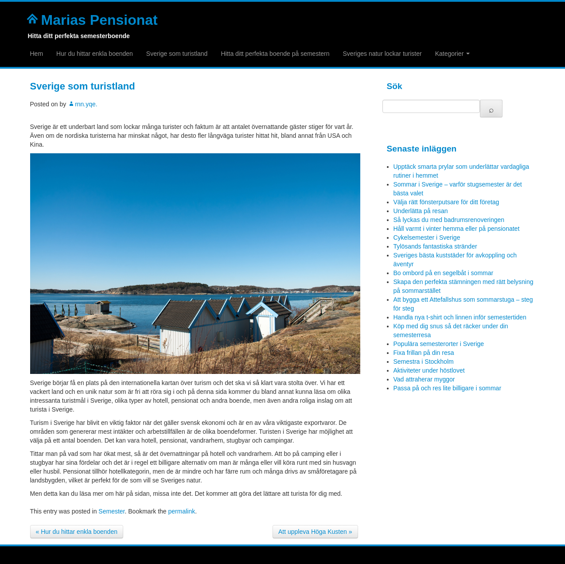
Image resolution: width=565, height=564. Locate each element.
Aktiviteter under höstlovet (429, 370)
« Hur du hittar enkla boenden (76, 531)
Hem (36, 53)
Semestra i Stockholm (424, 361)
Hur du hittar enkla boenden (94, 53)
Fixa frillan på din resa (424, 352)
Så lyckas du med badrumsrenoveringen (449, 219)
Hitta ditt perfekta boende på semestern (275, 53)
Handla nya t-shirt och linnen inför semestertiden (460, 317)
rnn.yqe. (86, 104)
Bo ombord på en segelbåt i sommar (444, 272)
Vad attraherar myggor (424, 379)
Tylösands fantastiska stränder (435, 246)
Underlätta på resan (421, 210)
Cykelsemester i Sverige (427, 237)
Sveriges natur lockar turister (382, 53)
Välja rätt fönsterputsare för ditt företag (446, 202)
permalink (181, 511)
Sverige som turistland (177, 53)
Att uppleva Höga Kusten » (315, 531)
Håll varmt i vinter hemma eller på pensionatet (457, 228)
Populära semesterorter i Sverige (439, 343)
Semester (111, 511)
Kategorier (452, 53)
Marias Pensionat (99, 20)
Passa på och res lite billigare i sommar (448, 388)
